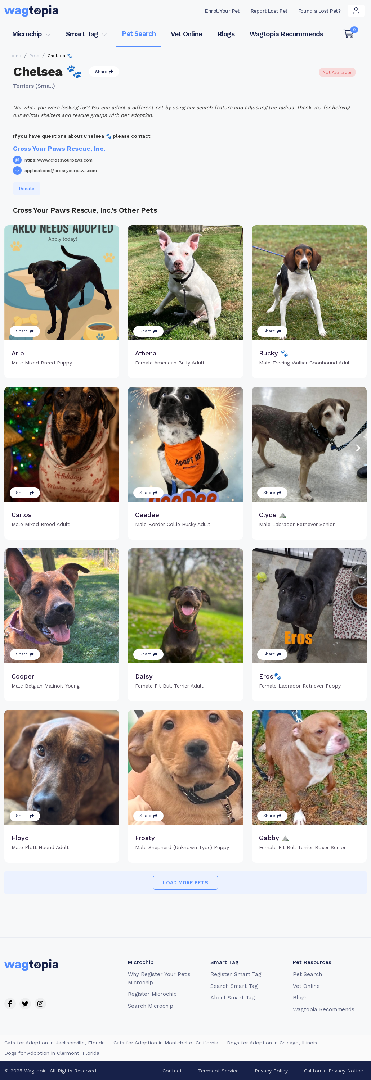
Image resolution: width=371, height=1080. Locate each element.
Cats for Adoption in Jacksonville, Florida (54, 1042)
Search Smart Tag (234, 986)
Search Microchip (150, 1006)
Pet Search (139, 34)
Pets (34, 55)
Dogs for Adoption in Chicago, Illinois (272, 1042)
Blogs (225, 34)
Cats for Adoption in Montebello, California (165, 1042)
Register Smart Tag (235, 974)
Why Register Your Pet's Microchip (159, 978)
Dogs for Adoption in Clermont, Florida (51, 1053)
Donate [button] (26, 188)
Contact (172, 1071)
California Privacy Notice (333, 1071)
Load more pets (185, 882)
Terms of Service (218, 1071)
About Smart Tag (232, 997)
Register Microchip (152, 994)
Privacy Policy (271, 1071)
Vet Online (186, 34)
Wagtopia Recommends (286, 34)
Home (15, 55)
